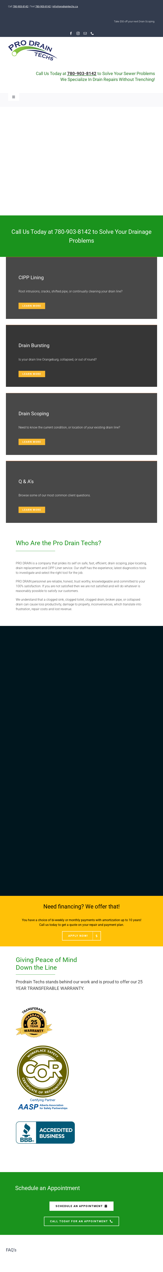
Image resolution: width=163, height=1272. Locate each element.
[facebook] (71, 33)
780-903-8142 (20, 6)
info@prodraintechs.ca (65, 6)
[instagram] (78, 33)
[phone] (92, 33)
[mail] (85, 33)
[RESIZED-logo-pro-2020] (32, 42)
